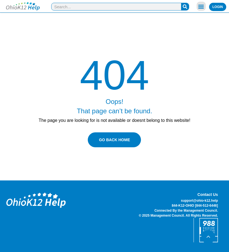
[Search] (185, 6)
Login (217, 7)
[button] (201, 6)
